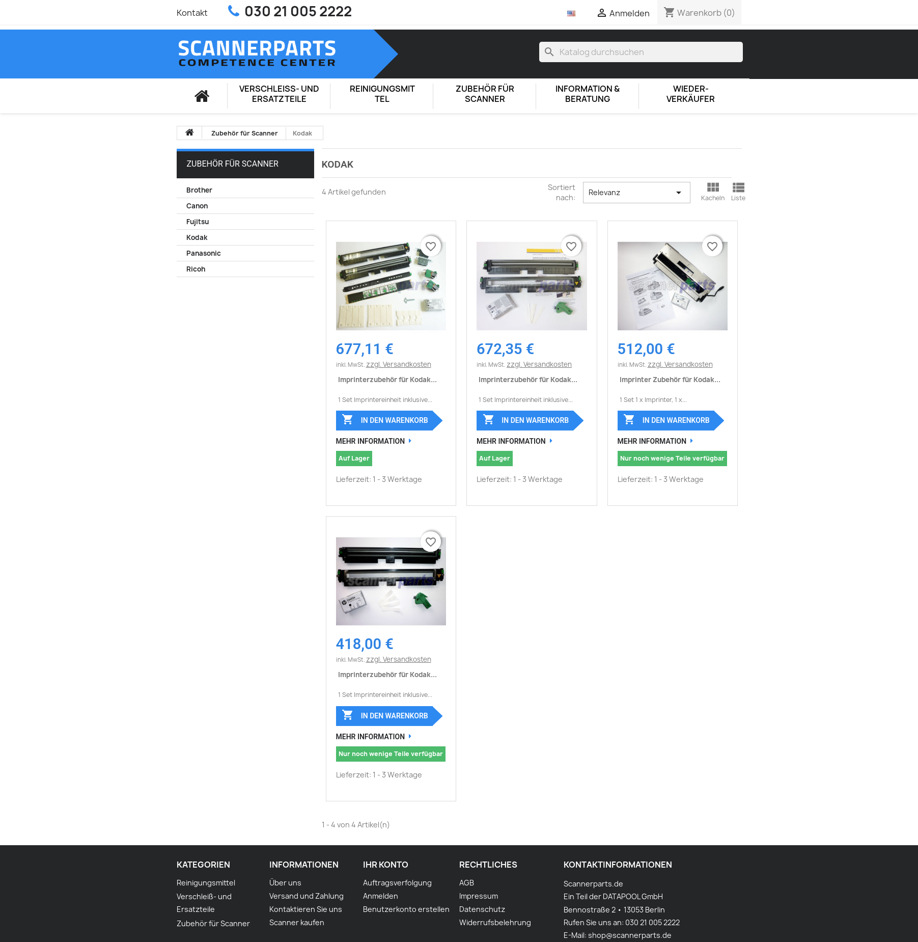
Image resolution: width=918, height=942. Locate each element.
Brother (199, 190)
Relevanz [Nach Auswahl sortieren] (637, 192)
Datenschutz (482, 909)
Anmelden (380, 896)
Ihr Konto (385, 864)
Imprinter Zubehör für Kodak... (670, 379)
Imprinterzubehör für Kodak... (387, 379)
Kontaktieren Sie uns (305, 909)
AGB (466, 882)
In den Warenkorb (385, 419)
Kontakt (192, 12)
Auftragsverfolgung (397, 882)
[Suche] (641, 52)
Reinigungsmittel (382, 94)
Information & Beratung (587, 94)
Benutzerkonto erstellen (406, 909)
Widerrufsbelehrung (495, 922)
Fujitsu (197, 221)
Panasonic (203, 253)
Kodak (196, 237)
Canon (197, 205)
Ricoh (195, 269)
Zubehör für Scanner (485, 94)
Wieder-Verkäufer (690, 94)
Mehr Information (370, 441)
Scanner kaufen (296, 922)
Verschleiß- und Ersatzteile (279, 94)
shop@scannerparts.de (630, 935)
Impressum (478, 896)
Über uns (285, 882)
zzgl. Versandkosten (398, 364)
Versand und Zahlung (306, 896)
